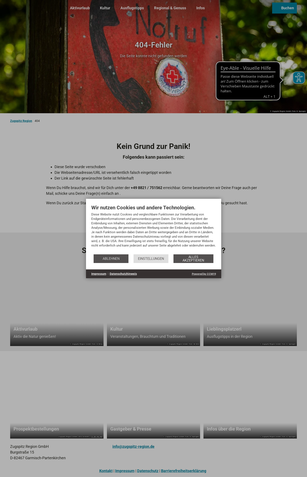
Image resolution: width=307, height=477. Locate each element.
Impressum (98, 273)
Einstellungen (151, 259)
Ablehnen (111, 259)
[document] (153, 229)
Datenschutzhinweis (123, 273)
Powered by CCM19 (204, 273)
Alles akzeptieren (193, 258)
